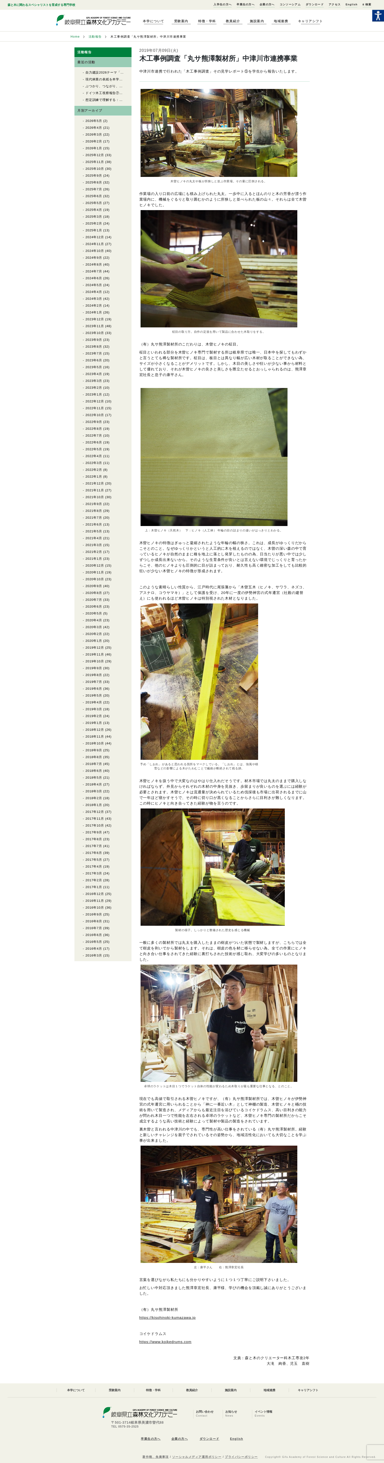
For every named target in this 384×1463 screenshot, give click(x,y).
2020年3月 (93, 627)
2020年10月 (94, 579)
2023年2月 (93, 387)
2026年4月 (93, 127)
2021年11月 (94, 490)
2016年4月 (93, 948)
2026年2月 (93, 141)
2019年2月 (93, 716)
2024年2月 (93, 305)
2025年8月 (93, 182)
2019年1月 (93, 723)
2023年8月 (93, 346)
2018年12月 (94, 730)
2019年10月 (94, 661)
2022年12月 (94, 401)
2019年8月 (93, 675)
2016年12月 (94, 894)
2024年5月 (93, 285)
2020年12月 (94, 565)
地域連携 (281, 21)
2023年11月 (94, 326)
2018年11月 (94, 736)
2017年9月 (93, 832)
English (352, 4)
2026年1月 (93, 148)
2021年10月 (94, 497)
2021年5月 (93, 531)
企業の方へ (267, 4)
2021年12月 (94, 483)
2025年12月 (94, 155)
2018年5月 (93, 777)
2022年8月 (93, 428)
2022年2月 (93, 470)
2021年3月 (93, 545)
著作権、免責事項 (155, 1457)
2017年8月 (93, 839)
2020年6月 (93, 606)
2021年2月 (93, 552)
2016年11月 (94, 901)
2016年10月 (94, 907)
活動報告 (95, 36)
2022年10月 (94, 415)
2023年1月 (93, 394)
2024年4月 (93, 292)
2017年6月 (93, 853)
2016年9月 (93, 914)
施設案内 (257, 21)
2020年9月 (93, 586)
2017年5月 (93, 859)
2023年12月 (94, 319)
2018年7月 (93, 764)
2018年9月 (93, 750)
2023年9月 (93, 340)
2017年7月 (93, 846)
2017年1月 (93, 887)
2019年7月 (93, 682)
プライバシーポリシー (241, 1457)
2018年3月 (93, 791)
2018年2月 (93, 798)
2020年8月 (93, 593)
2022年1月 (93, 476)
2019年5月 (93, 695)
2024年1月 (93, 312)
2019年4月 (93, 702)
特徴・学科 (207, 21)
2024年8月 (93, 264)
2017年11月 (94, 818)
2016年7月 (93, 928)
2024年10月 (94, 251)
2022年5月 (93, 449)
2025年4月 (93, 210)
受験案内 (181, 21)
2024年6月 (93, 278)
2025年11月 (94, 162)
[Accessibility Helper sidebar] (378, 16)
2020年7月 (93, 600)
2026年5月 (93, 121)
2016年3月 (93, 955)
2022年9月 (93, 422)
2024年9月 (93, 257)
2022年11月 (94, 408)
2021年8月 (93, 511)
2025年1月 (93, 230)
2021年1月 (93, 558)
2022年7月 (93, 435)
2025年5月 (93, 203)
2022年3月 (93, 463)
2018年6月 (93, 771)
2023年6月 (93, 360)
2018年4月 (93, 784)
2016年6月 (93, 935)
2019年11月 (94, 654)
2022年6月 (93, 442)
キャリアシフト (310, 21)
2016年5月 (93, 942)
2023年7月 (93, 353)
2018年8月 (93, 757)
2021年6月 (93, 524)
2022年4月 (93, 456)
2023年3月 (93, 381)
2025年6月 (93, 196)
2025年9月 (93, 175)
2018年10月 (94, 743)
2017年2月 (93, 880)
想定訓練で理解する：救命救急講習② (114, 100)
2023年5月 (93, 367)
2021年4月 (93, 538)
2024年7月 (93, 271)
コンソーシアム (290, 4)
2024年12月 (94, 237)
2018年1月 (93, 805)
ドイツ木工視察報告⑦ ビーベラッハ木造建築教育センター (131, 93)
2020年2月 (93, 634)
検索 (366, 4)
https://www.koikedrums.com (165, 1342)
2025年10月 (94, 169)
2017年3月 (93, 873)
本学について (153, 21)
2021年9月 (93, 504)
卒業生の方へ (246, 4)
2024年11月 (94, 244)
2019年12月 (94, 647)
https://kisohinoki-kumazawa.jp (167, 1317)
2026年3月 (93, 134)
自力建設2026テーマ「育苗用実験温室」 (116, 72)
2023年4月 (93, 374)
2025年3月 (93, 216)
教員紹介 (233, 21)
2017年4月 (93, 866)
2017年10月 (94, 825)
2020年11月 (94, 572)
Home (75, 36)
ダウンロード (315, 4)
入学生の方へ (223, 4)
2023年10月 (94, 333)
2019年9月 (93, 668)
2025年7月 (93, 189)
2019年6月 (93, 688)
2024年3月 (93, 299)
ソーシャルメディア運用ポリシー (197, 1457)
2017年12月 (94, 812)
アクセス (335, 4)
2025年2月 (93, 223)
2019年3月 (93, 709)
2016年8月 (93, 921)
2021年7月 (93, 517)
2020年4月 (93, 620)
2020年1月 (93, 641)
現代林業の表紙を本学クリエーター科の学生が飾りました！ (131, 79)
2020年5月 (93, 613)
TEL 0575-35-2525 (125, 1426)
